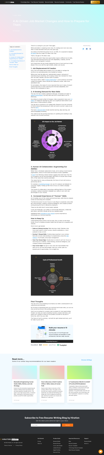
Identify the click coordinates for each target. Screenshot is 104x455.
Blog (70, 441)
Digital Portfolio (56, 450)
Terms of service (8, 445)
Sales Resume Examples (74, 450)
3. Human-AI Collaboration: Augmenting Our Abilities (16, 58)
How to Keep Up (13, 64)
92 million (33, 53)
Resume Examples (59, 2)
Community (68, 2)
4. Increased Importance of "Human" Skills (17, 61)
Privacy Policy (19, 445)
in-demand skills (40, 110)
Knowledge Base (25, 2)
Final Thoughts (13, 67)
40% (37, 107)
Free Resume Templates (37, 2)
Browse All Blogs (87, 360)
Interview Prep (56, 452)
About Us (40, 443)
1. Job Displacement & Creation (15, 50)
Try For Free (95, 2)
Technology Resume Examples (76, 447)
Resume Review (57, 443)
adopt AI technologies (37, 95)
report (33, 175)
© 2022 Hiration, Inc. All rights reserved (13, 442)
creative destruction (50, 79)
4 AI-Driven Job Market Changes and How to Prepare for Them (30, 7)
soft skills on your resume (48, 213)
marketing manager (44, 184)
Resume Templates (73, 445)
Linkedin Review (57, 447)
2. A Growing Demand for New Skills (16, 54)
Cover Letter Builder (57, 445)
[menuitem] (25, 2)
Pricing (39, 441)
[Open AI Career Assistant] (101, 452)
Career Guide (12, 7)
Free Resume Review (78, 2)
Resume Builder (49, 2)
